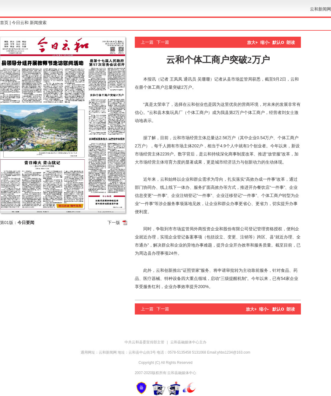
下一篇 (162, 42)
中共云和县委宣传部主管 (145, 342)
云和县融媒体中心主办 (188, 342)
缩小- (265, 42)
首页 (4, 22)
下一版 (113, 222)
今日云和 (20, 22)
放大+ (252, 42)
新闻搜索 (38, 22)
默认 (278, 42)
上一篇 (147, 42)
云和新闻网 (320, 9)
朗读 (290, 42)
